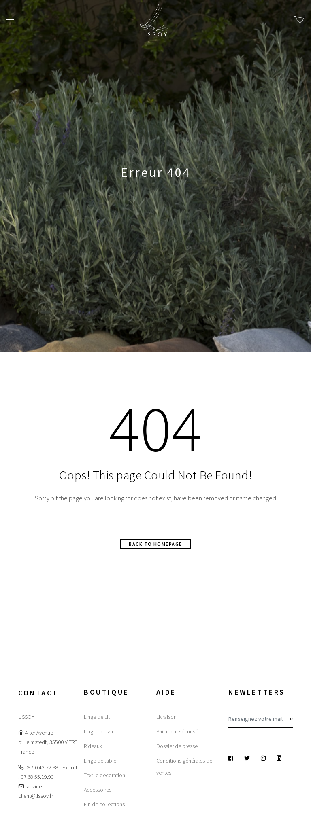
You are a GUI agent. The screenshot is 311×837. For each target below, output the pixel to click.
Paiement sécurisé (177, 731)
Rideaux (93, 746)
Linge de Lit (97, 716)
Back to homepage (155, 544)
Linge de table (100, 760)
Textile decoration (104, 775)
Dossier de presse (177, 746)
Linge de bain (99, 731)
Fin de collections (104, 804)
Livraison (166, 716)
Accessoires (97, 789)
